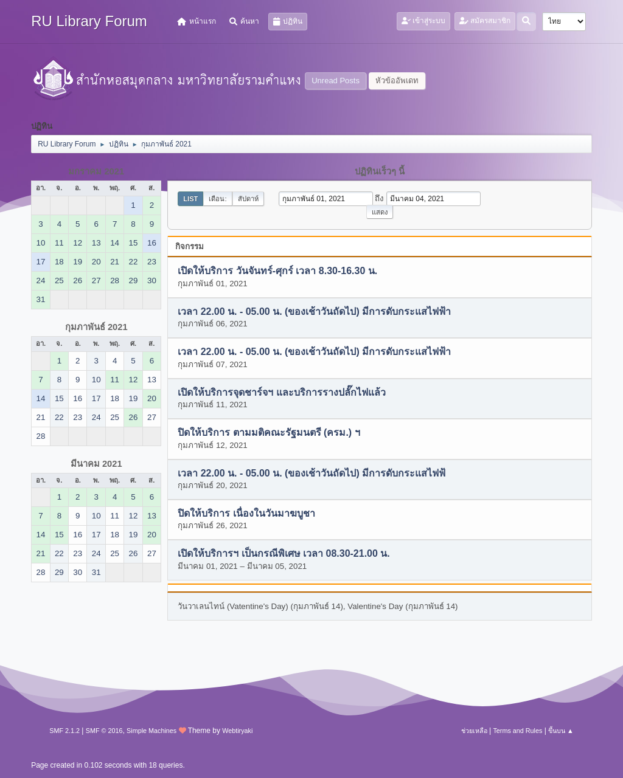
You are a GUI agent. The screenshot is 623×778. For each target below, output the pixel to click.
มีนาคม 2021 (96, 464)
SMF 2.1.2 (64, 730)
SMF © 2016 (104, 730)
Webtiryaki (237, 730)
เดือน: (217, 198)
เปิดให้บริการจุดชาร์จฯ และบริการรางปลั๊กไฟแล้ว (281, 392)
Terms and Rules (517, 730)
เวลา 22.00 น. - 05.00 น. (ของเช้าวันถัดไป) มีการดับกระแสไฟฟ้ (311, 473)
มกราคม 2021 (96, 171)
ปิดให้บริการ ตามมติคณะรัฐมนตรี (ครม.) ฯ (269, 433)
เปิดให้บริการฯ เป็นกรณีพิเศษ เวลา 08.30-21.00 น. (284, 554)
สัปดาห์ (248, 198)
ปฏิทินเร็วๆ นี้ (380, 171)
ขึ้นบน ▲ (561, 730)
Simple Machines (151, 730)
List (190, 198)
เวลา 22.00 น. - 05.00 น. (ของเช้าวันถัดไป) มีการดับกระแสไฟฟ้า (314, 311)
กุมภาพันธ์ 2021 (96, 327)
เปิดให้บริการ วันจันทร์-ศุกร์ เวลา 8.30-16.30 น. (277, 271)
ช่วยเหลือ (474, 730)
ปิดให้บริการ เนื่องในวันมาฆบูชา (246, 513)
